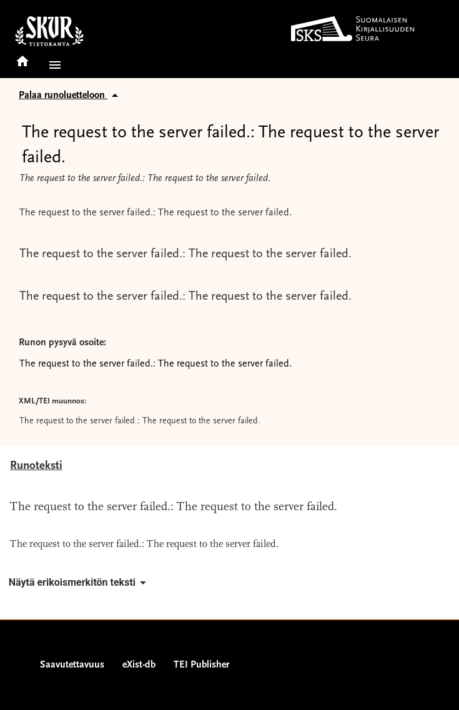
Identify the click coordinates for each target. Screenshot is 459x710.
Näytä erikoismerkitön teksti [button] (80, 582)
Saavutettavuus (72, 665)
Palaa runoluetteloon (70, 95)
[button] (52, 64)
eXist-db (138, 665)
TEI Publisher (201, 665)
